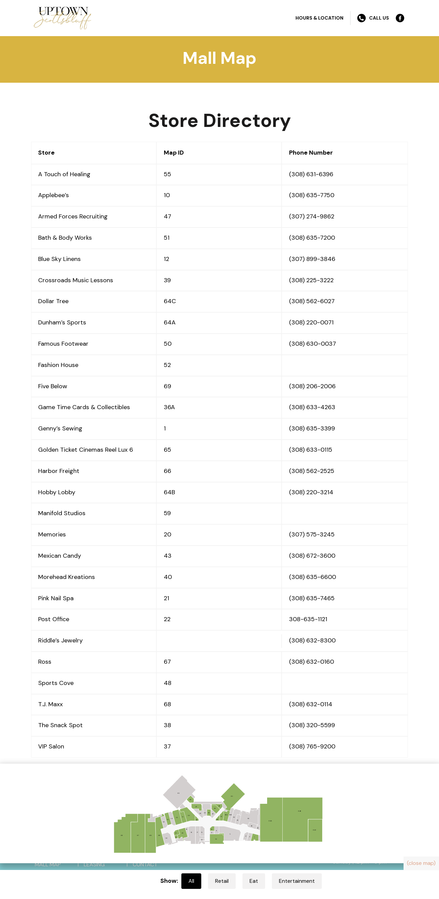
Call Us (373, 18)
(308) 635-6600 (312, 577)
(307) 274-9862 (311, 216)
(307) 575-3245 (312, 534)
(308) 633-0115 (310, 450)
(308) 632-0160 (311, 662)
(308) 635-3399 (312, 428)
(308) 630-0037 (312, 344)
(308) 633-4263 (312, 407)
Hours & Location (319, 18)
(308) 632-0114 (310, 704)
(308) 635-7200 (312, 238)
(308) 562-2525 (311, 471)
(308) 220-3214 (311, 492)
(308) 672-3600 (312, 556)
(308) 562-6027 (312, 301)
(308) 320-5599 (312, 725)
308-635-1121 (308, 619)
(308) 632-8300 (312, 640)
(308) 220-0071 (311, 322)
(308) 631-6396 (311, 174)
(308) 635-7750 (311, 195)
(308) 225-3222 (311, 280)
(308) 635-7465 (312, 598)
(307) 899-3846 (312, 259)
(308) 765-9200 (312, 746)
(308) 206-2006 (312, 386)
